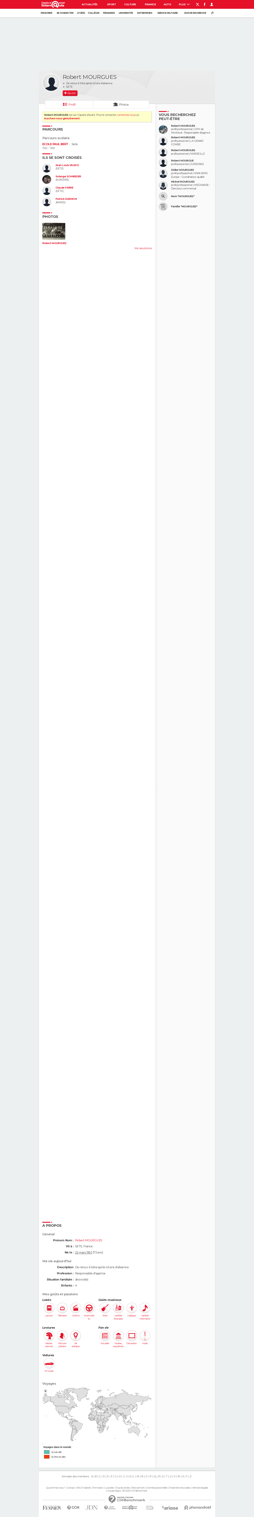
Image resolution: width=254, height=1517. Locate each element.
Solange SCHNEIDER (68, 176)
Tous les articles (123, 1488)
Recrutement (138, 1488)
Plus (184, 4)
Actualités (90, 4)
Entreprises (144, 13)
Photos (124, 104)
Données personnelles (157, 1488)
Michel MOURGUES (183, 181)
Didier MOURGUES (182, 169)
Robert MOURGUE (182, 160)
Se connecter (65, 13)
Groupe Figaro (114, 1491)
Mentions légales (200, 1488)
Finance (150, 4)
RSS (78, 1488)
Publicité (86, 1488)
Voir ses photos (143, 248)
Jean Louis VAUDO (67, 165)
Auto (167, 4)
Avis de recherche (195, 13)
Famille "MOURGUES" (184, 206)
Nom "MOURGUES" (183, 196)
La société (109, 1488)
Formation (98, 1488)
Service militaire (167, 13)
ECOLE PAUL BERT (55, 144)
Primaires (109, 13)
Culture (130, 4)
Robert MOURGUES (54, 243)
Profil (71, 104)
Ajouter (71, 93)
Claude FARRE (64, 187)
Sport (111, 4)
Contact (71, 1488)
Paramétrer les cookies (180, 1488)
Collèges (93, 13)
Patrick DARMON (66, 198)
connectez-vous (126, 114)
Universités (126, 13)
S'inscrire (46, 13)
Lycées (81, 13)
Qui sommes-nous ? (55, 1488)
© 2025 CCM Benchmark (135, 1491)
